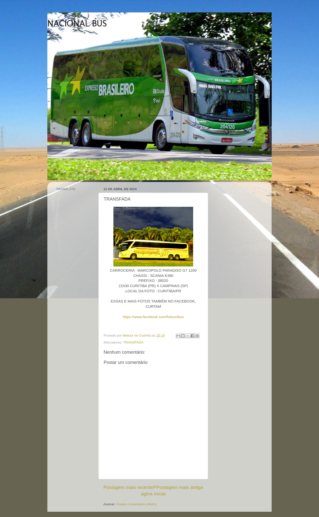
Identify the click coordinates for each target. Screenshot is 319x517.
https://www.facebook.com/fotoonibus (153, 317)
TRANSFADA (133, 342)
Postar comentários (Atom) (137, 504)
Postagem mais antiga (180, 487)
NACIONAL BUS (77, 23)
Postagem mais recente (128, 487)
